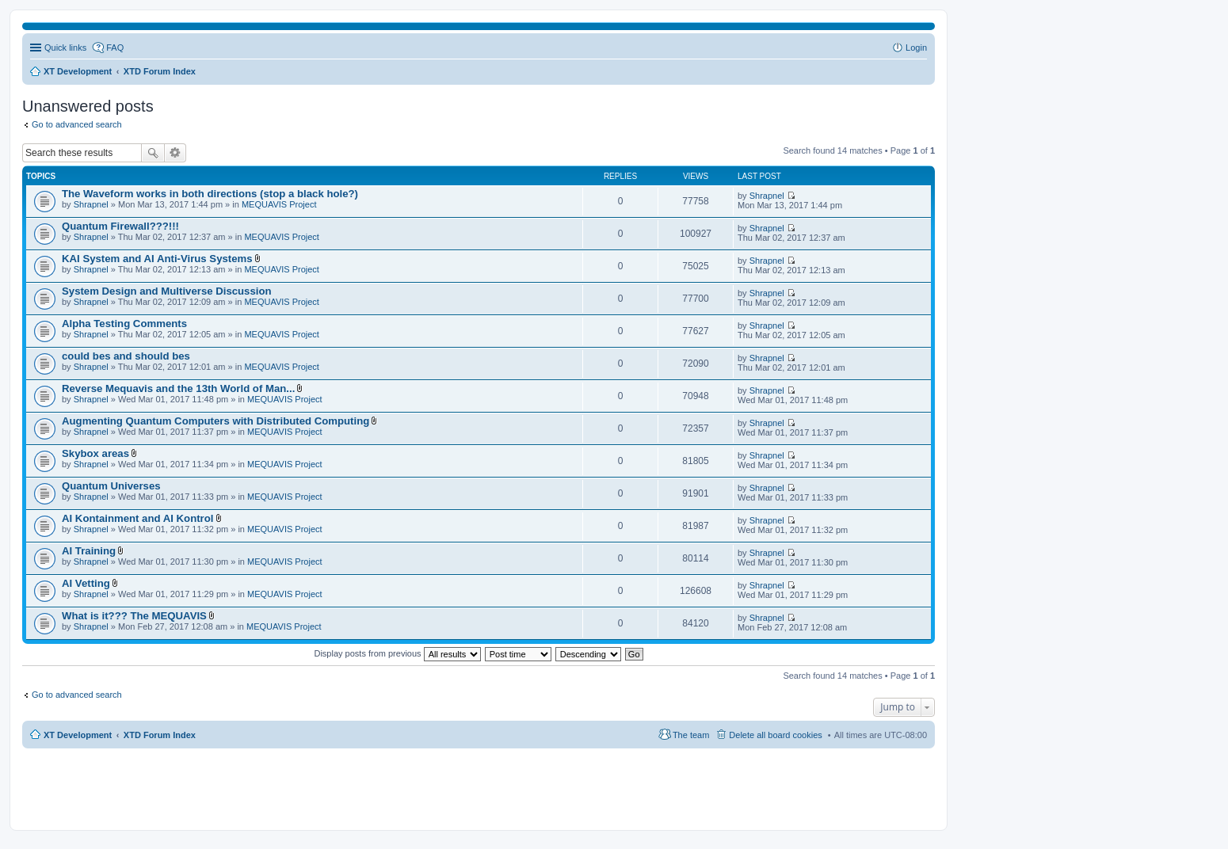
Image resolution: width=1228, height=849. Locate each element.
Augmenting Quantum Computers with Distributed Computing (215, 421)
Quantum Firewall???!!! (120, 226)
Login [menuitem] (916, 47)
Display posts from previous (397, 653)
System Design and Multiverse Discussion (167, 291)
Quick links (65, 47)
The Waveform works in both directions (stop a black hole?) (210, 194)
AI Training (89, 551)
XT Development (78, 735)
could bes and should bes (126, 356)
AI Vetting (86, 583)
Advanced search (175, 152)
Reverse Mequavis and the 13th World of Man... (178, 388)
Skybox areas (95, 453)
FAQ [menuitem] (115, 47)
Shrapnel (91, 204)
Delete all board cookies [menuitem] (775, 735)
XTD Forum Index (160, 735)
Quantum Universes (111, 486)
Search (153, 152)
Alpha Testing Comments (124, 323)
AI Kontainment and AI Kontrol (137, 518)
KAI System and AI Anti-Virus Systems (157, 259)
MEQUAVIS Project (279, 204)
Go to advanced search (77, 124)
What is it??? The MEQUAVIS (134, 616)
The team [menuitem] (691, 735)
